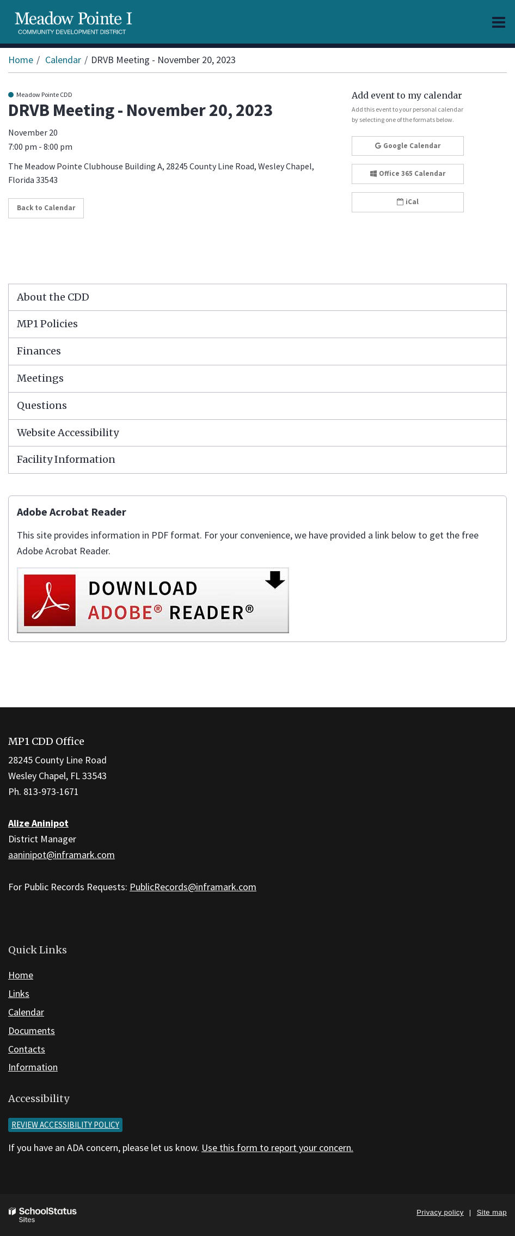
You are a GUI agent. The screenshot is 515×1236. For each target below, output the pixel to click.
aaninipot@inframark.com (61, 854)
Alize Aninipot (38, 823)
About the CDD (53, 297)
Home (20, 59)
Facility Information (66, 459)
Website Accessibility (68, 432)
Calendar (63, 59)
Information (33, 1067)
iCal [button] (408, 201)
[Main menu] (498, 22)
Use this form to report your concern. (277, 1147)
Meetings (40, 378)
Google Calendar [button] (407, 145)
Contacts (26, 1049)
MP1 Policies (47, 323)
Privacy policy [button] (439, 1212)
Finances (39, 351)
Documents (31, 1030)
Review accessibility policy (65, 1124)
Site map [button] (492, 1212)
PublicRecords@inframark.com (193, 886)
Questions (42, 405)
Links (18, 993)
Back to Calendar (46, 207)
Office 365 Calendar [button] (407, 173)
